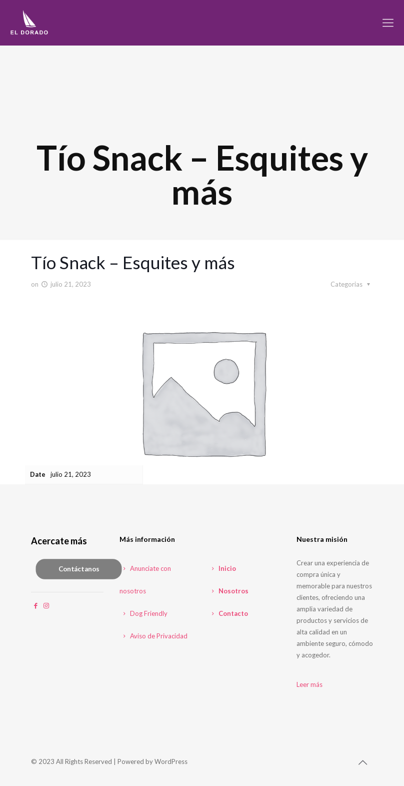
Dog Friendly (144, 613)
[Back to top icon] (362, 761)
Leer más (309, 684)
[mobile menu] (388, 22)
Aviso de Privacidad (154, 636)
